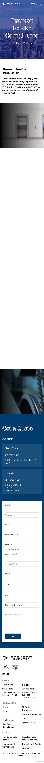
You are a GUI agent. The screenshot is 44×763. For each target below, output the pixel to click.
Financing (26, 748)
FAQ (4, 716)
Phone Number (11, 534)
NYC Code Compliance (8, 725)
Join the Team (29, 723)
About (5, 711)
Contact (26, 718)
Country (8, 544)
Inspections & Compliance (8, 745)
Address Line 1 (11, 554)
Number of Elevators (14, 605)
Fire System (8, 720)
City (7, 574)
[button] (36, 4)
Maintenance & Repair (9, 738)
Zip (7, 595)
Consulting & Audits (31, 744)
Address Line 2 (11, 564)
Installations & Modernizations (29, 738)
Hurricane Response (31, 714)
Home (5, 707)
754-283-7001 (28, 689)
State (8, 584)
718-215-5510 (7, 689)
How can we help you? (14, 615)
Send (13, 636)
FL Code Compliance (28, 708)
